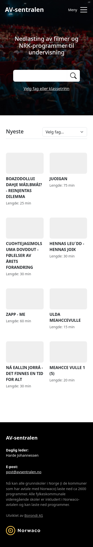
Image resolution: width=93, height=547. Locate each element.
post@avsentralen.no (23, 472)
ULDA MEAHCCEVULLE (68, 305)
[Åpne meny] (76, 9)
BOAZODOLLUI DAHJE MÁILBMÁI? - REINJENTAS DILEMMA (25, 176)
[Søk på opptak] (40, 76)
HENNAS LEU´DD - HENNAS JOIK (68, 235)
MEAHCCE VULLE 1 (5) (68, 358)
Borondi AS (33, 515)
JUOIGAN (68, 167)
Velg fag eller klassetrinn (46, 88)
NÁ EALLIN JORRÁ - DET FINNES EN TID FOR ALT (25, 361)
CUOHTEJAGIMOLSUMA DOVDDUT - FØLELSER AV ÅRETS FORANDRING (25, 244)
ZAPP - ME (25, 302)
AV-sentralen (24, 9)
